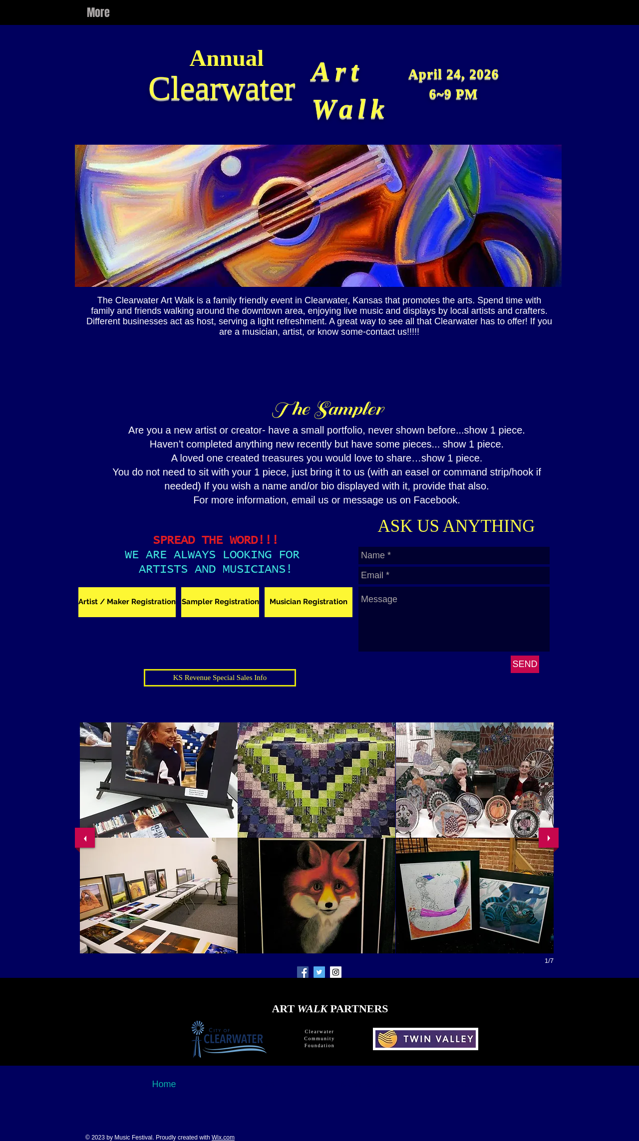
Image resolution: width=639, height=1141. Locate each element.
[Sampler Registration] (220, 602)
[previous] (85, 838)
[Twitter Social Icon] (319, 972)
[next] (549, 838)
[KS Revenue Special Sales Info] (220, 677)
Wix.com (223, 1137)
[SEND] (525, 664)
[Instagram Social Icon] (335, 972)
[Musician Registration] (308, 602)
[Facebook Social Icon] (303, 972)
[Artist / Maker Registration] (127, 602)
